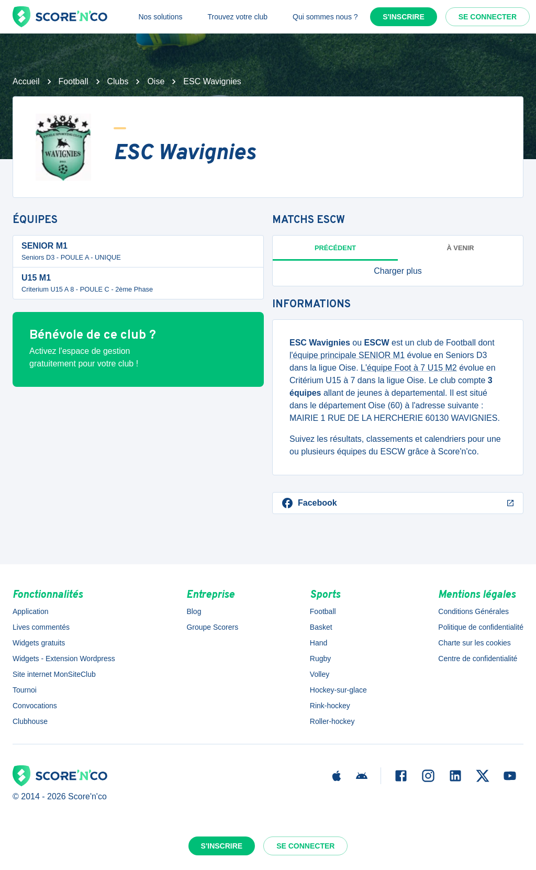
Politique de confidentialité (480, 627)
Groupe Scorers (212, 627)
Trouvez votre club (237, 17)
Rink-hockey (330, 705)
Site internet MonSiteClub (54, 674)
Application (31, 611)
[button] (398, 271)
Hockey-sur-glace (338, 690)
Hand (318, 643)
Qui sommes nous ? (325, 17)
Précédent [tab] (335, 248)
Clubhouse (30, 721)
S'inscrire (404, 17)
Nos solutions (160, 17)
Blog (193, 611)
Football (73, 81)
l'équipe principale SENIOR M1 (347, 355)
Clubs (118, 81)
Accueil (26, 81)
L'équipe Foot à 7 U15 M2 (409, 367)
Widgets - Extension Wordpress (64, 658)
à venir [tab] (460, 248)
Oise (155, 81)
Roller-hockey (332, 721)
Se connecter (488, 17)
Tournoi (25, 690)
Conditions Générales (473, 611)
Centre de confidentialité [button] (477, 658)
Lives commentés (41, 627)
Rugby (320, 658)
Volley (319, 674)
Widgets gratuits (39, 643)
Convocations (35, 705)
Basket (321, 627)
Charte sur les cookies (474, 643)
